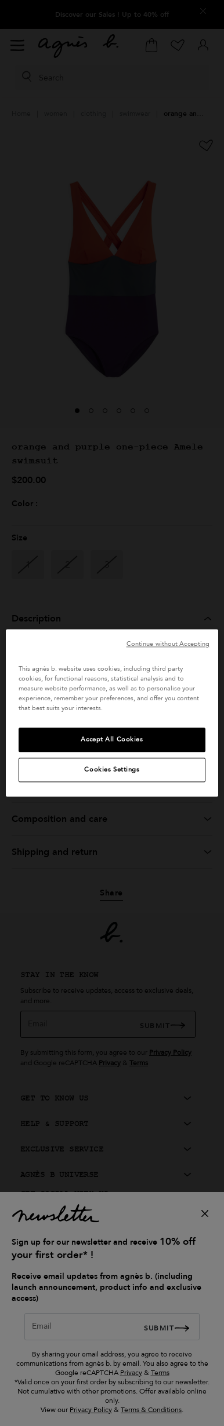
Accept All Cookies (112, 740)
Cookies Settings (111, 770)
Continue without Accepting (168, 643)
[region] (112, 712)
